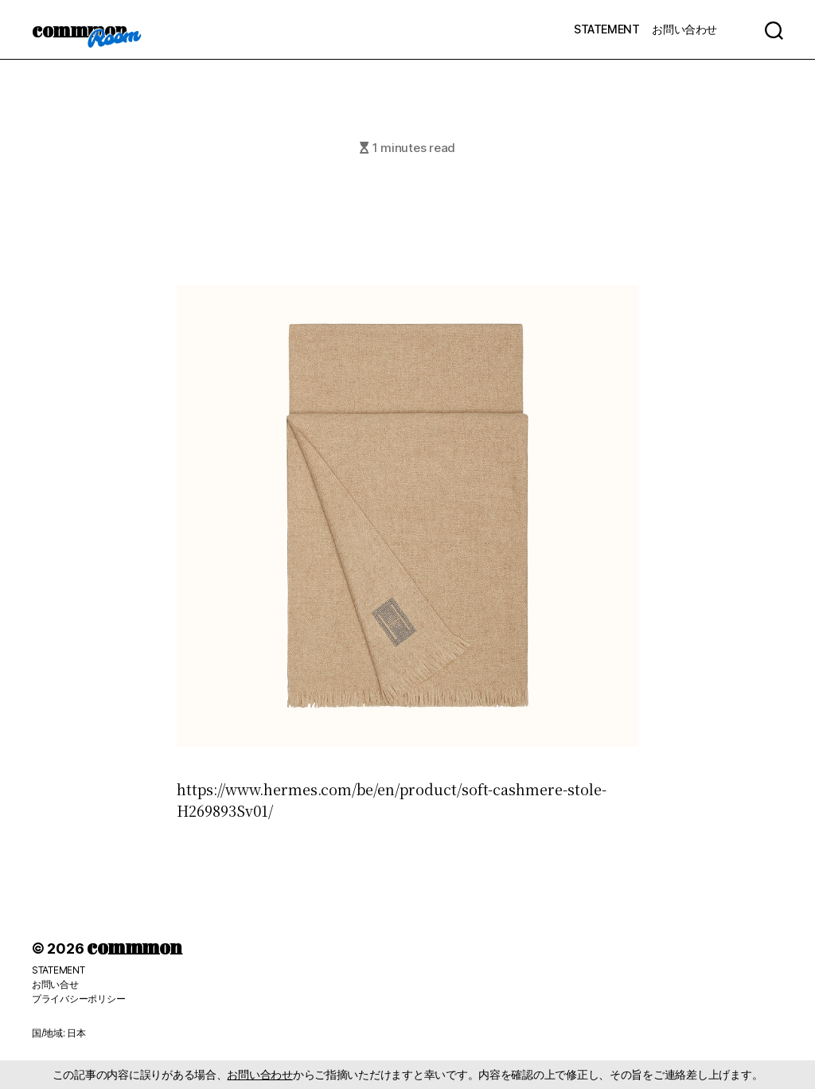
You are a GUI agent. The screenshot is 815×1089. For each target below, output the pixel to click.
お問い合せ (55, 984)
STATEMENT (606, 29)
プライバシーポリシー (78, 999)
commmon (79, 29)
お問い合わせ (684, 29)
